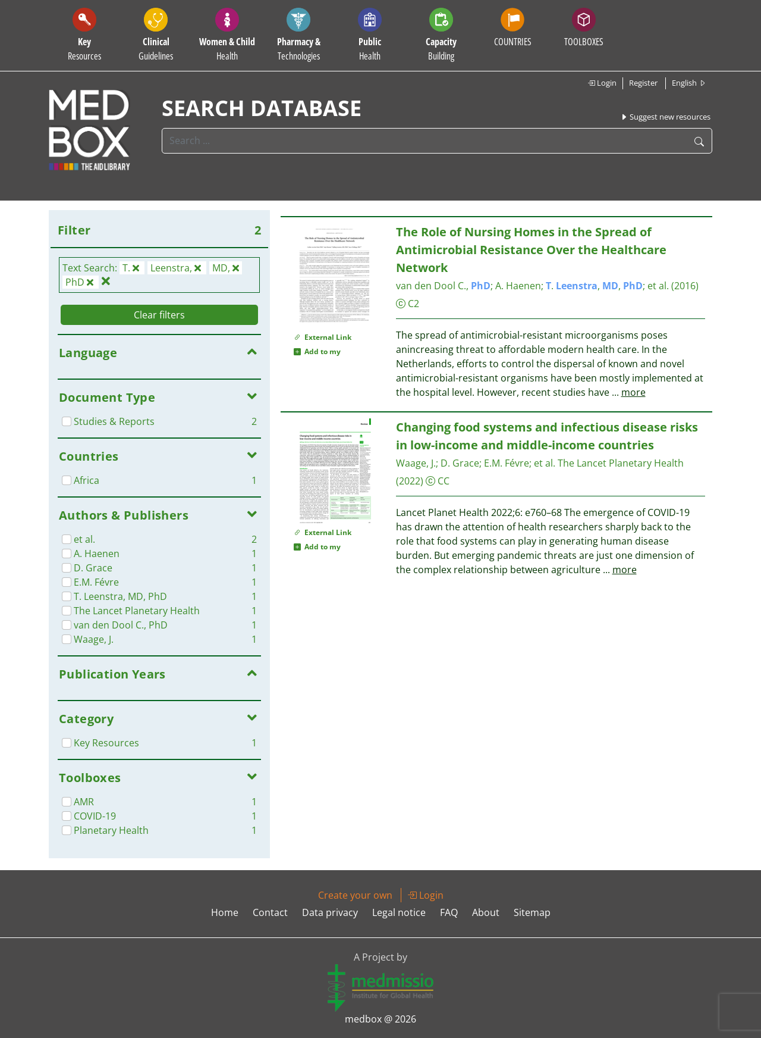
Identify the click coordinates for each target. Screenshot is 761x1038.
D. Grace (460, 463)
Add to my (317, 351)
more (633, 392)
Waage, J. (416, 463)
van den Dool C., (443, 285)
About (485, 912)
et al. (658, 285)
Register (643, 82)
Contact (270, 912)
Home (224, 912)
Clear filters (159, 314)
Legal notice (399, 912)
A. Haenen (518, 285)
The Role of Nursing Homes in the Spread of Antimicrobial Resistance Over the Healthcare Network (531, 250)
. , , (594, 285)
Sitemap (532, 912)
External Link (322, 337)
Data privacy (330, 912)
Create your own (355, 895)
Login (602, 82)
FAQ (449, 912)
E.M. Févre (506, 463)
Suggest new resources (665, 116)
